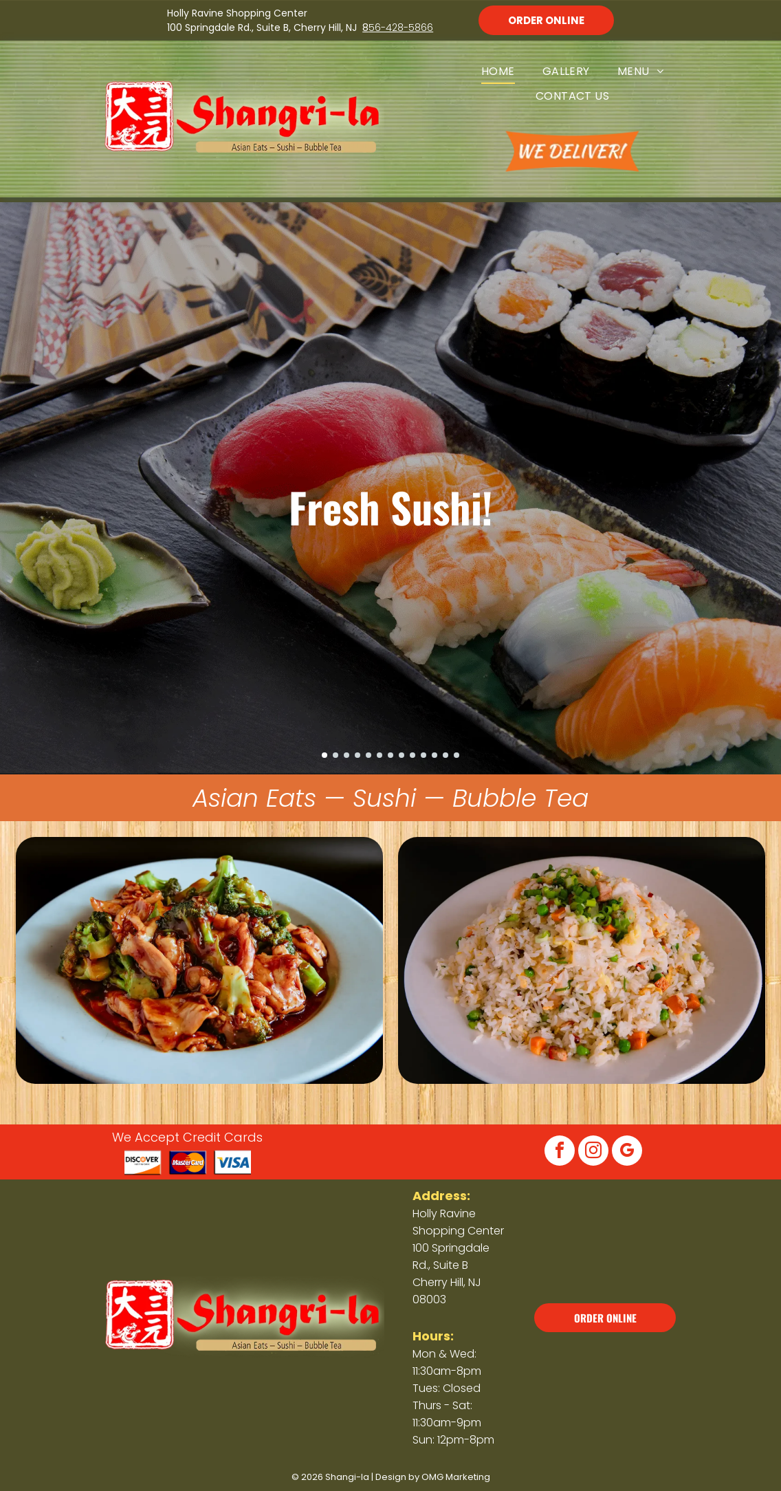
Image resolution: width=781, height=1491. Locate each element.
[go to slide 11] (434, 755)
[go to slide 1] (324, 755)
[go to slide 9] (412, 755)
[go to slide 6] (379, 755)
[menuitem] (498, 71)
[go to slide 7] (390, 755)
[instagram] (593, 1152)
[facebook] (559, 1152)
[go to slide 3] (346, 755)
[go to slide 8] (401, 755)
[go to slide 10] (423, 755)
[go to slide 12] (445, 755)
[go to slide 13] (456, 755)
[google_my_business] (627, 1152)
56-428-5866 (400, 27)
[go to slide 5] (368, 755)
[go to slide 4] (357, 755)
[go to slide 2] (335, 755)
